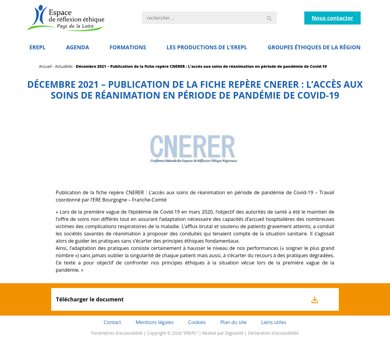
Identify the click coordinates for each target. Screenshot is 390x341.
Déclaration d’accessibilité (273, 333)
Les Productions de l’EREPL (207, 47)
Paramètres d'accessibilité (117, 333)
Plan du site (233, 322)
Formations (128, 47)
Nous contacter (332, 17)
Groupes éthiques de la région (314, 47)
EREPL (37, 47)
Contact (112, 322)
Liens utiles (273, 322)
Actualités (64, 66)
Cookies (197, 322)
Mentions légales (155, 322)
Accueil (45, 66)
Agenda (77, 47)
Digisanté (234, 333)
